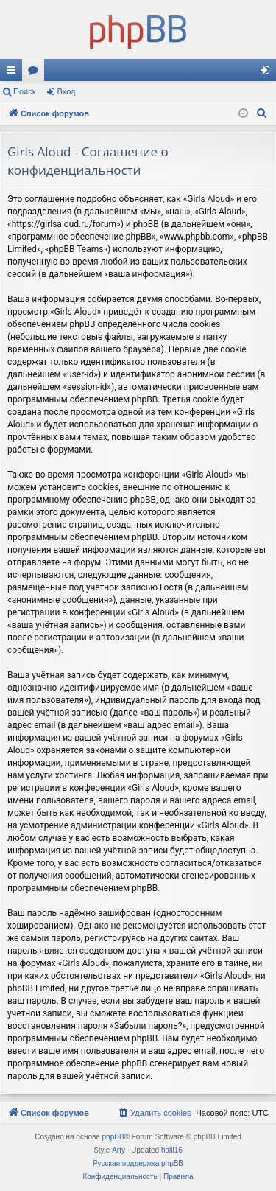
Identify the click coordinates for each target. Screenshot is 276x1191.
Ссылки (14, 73)
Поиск (24, 91)
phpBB (113, 1137)
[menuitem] (262, 113)
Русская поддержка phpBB (138, 1163)
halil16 (172, 1150)
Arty (118, 1150)
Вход (66, 91)
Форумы (36, 73)
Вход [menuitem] (268, 73)
